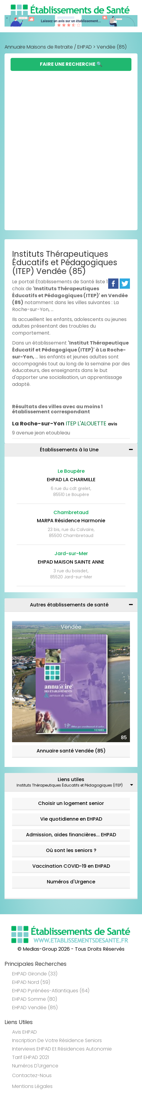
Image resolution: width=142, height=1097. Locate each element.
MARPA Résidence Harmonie (71, 520)
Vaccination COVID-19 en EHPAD (71, 866)
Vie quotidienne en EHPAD (71, 819)
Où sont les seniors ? (71, 850)
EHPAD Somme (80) (34, 999)
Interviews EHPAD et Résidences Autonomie (62, 1048)
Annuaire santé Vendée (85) (71, 750)
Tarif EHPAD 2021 (30, 1057)
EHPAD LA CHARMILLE (71, 479)
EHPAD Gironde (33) (34, 973)
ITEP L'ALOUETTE (64, 423)
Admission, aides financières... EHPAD (71, 834)
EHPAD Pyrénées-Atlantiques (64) (50, 990)
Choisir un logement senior (71, 803)
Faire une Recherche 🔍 (71, 64)
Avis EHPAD (24, 1032)
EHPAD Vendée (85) (35, 1007)
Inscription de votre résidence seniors (57, 1040)
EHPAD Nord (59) (31, 982)
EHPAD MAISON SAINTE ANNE (71, 561)
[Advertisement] (71, 145)
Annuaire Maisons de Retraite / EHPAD (48, 46)
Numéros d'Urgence (71, 881)
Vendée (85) (112, 46)
